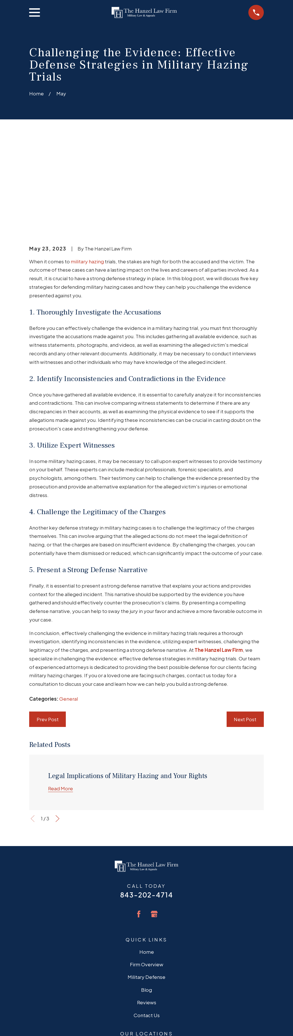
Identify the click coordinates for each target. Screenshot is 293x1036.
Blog (146, 901)
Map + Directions (146, 974)
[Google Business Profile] (154, 825)
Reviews (146, 914)
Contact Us (147, 926)
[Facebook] (138, 825)
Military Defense (146, 888)
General (68, 610)
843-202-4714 (146, 806)
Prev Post (48, 631)
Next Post (245, 631)
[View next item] (57, 730)
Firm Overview (146, 876)
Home (146, 863)
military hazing (87, 172)
